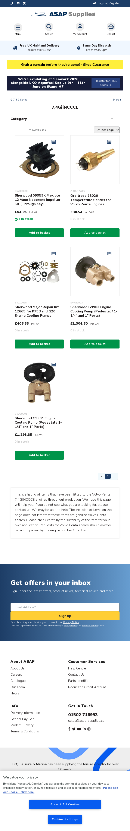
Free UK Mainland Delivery (39, 48)
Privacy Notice (71, 622)
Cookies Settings (65, 819)
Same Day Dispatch (97, 48)
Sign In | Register (106, 3)
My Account (80, 29)
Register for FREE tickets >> (106, 83)
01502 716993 (83, 715)
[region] (65, 801)
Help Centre (77, 668)
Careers (16, 674)
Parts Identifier (79, 680)
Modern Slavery (22, 725)
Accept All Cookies (65, 804)
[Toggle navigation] (18, 29)
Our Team (17, 687)
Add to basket (39, 233)
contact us (22, 509)
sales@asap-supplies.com (87, 720)
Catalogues (18, 680)
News (14, 693)
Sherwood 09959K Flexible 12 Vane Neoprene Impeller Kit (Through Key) (37, 199)
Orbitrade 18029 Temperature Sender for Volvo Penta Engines (90, 200)
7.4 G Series (20, 99)
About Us (17, 668)
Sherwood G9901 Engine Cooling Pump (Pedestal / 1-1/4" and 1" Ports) (38, 422)
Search (49, 29)
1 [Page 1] (108, 476)
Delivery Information (25, 712)
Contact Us (76, 674)
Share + (116, 99)
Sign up (65, 616)
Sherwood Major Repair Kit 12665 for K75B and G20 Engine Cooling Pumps (37, 311)
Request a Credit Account (87, 687)
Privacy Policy (70, 625)
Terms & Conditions (24, 731)
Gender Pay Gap (22, 719)
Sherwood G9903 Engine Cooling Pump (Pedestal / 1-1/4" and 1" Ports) (93, 311)
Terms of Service (90, 625)
